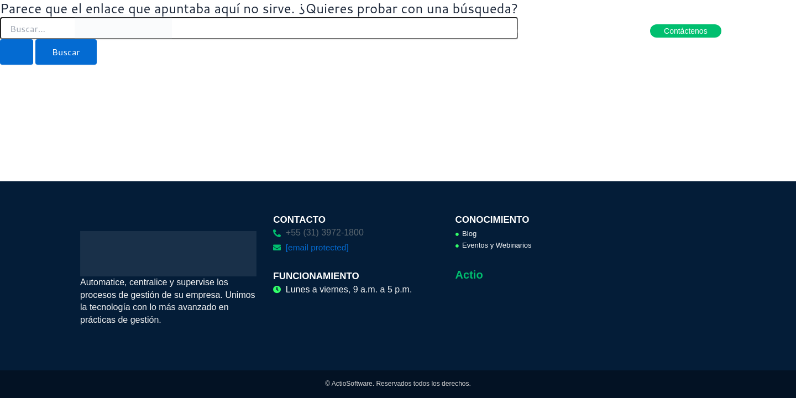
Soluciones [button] (365, 30)
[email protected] (318, 247)
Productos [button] (306, 30)
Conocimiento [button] (527, 30)
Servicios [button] (421, 30)
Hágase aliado (597, 30)
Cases (470, 30)
